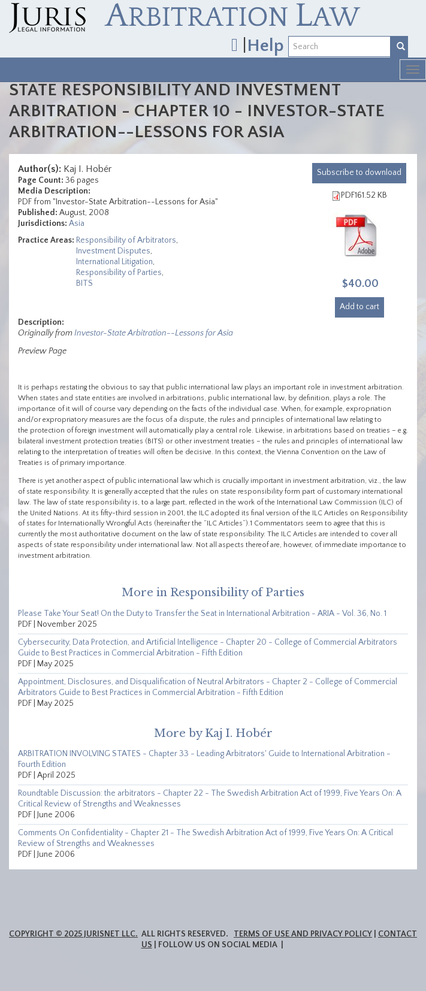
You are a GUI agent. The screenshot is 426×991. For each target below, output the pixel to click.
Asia (76, 223)
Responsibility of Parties (119, 272)
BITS (84, 283)
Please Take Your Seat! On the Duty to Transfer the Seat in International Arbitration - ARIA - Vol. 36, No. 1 (202, 613)
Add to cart (359, 307)
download (359, 172)
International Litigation (114, 262)
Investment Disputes (113, 251)
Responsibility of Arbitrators (126, 240)
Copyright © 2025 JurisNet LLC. (73, 934)
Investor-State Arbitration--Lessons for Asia (153, 333)
